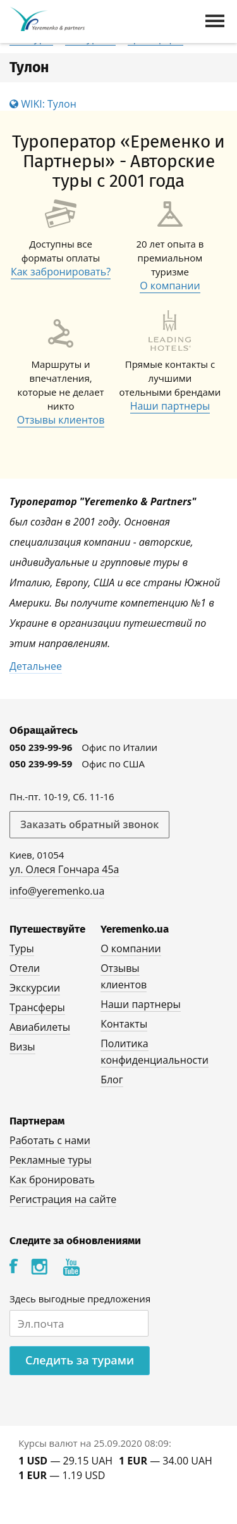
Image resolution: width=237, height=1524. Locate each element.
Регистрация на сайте (62, 1199)
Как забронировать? (61, 272)
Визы (22, 1047)
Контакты (123, 1024)
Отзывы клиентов (61, 420)
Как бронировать (52, 1180)
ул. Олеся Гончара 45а (64, 869)
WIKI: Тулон (42, 104)
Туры (21, 948)
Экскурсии (34, 988)
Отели (24, 968)
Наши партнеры (170, 406)
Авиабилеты (39, 1027)
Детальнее (35, 666)
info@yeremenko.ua (56, 891)
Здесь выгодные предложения (79, 1298)
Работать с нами (49, 1140)
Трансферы (37, 1007)
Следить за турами (79, 1360)
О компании (170, 286)
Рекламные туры (50, 1160)
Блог (111, 1079)
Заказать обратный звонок (89, 824)
